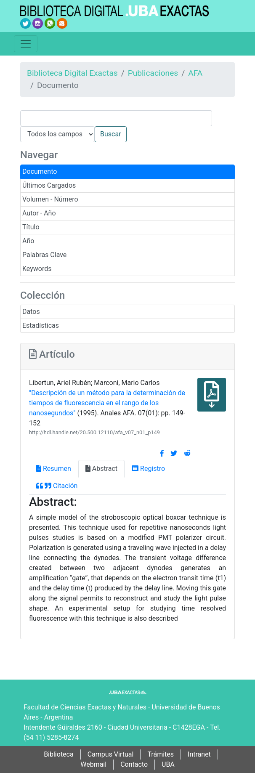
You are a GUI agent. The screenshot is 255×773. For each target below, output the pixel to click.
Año (28, 241)
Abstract (101, 469)
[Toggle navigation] (25, 43)
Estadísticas (40, 325)
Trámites (160, 754)
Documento (39, 171)
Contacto (134, 764)
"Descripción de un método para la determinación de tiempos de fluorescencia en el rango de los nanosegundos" (107, 403)
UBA (168, 764)
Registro (148, 469)
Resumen (53, 469)
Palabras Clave (44, 255)
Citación (56, 486)
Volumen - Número (50, 199)
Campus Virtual (111, 754)
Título (31, 227)
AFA (195, 73)
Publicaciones (153, 73)
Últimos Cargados (49, 185)
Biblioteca (59, 754)
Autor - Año (39, 213)
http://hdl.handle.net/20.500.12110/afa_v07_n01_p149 (94, 432)
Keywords (37, 269)
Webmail (93, 764)
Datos (31, 312)
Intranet (199, 754)
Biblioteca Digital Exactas (72, 73)
